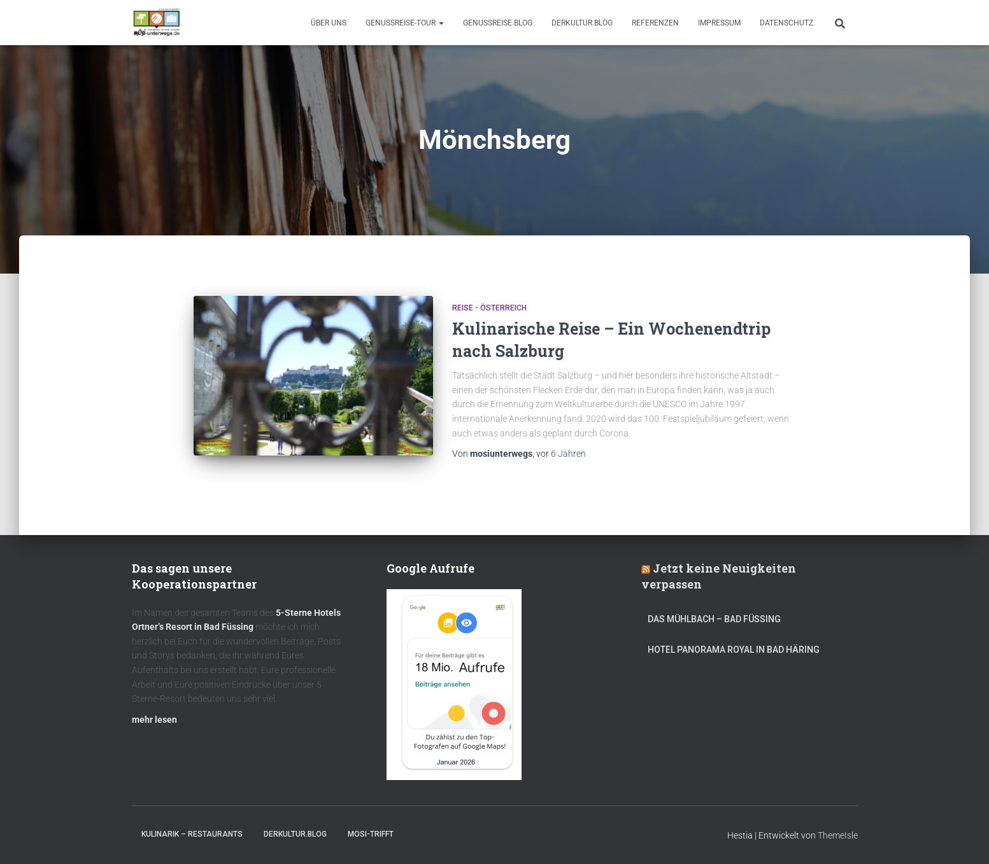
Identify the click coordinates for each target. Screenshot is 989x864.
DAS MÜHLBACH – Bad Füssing (714, 619)
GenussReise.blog (497, 22)
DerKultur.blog (582, 22)
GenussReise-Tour (405, 22)
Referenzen (655, 22)
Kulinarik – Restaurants (192, 834)
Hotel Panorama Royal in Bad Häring (734, 650)
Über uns (328, 22)
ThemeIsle (838, 835)
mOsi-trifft (371, 834)
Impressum (719, 22)
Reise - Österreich (489, 307)
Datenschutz (786, 22)
